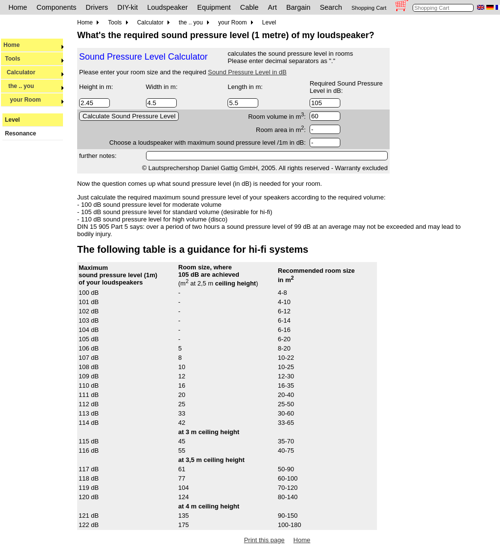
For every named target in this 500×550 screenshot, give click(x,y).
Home (17, 7)
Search (331, 7)
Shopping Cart (369, 8)
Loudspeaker (167, 7)
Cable (249, 7)
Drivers (97, 7)
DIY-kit (127, 7)
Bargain (298, 7)
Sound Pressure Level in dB (247, 72)
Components (57, 7)
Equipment (214, 7)
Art (272, 7)
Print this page (264, 540)
